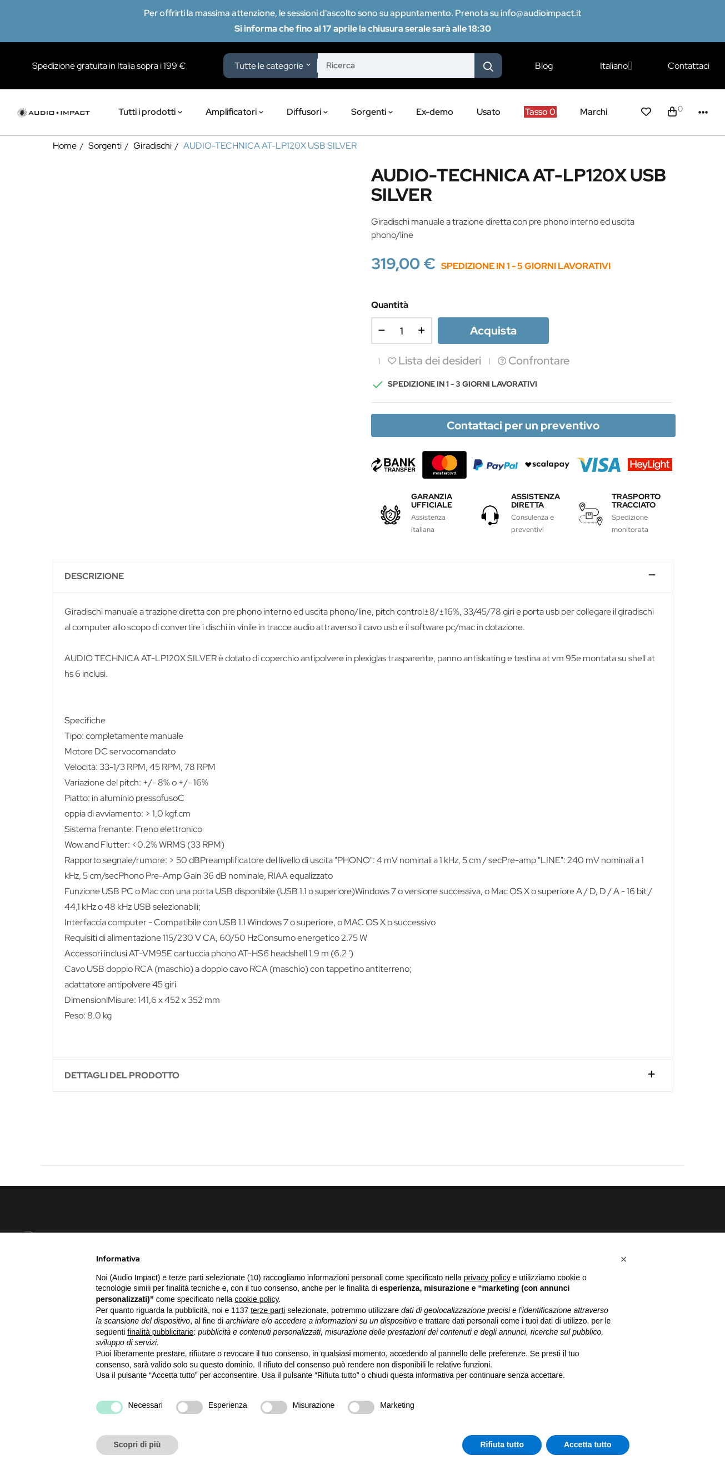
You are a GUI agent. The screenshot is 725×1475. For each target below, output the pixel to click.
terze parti (268, 1310)
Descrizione (94, 576)
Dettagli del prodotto (121, 1076)
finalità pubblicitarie (160, 1331)
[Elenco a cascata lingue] (616, 66)
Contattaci (688, 66)
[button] (624, 1259)
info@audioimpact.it (541, 13)
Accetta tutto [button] (588, 1444)
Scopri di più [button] (137, 1444)
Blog (544, 66)
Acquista (493, 330)
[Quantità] (401, 330)
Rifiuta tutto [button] (502, 1444)
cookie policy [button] (256, 1299)
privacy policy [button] (487, 1277)
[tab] (362, 576)
